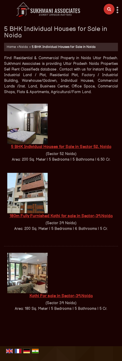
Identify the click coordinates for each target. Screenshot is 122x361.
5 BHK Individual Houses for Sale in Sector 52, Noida (61, 146)
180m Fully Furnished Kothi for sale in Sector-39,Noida (61, 216)
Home (11, 47)
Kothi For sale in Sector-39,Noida (61, 296)
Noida (23, 47)
